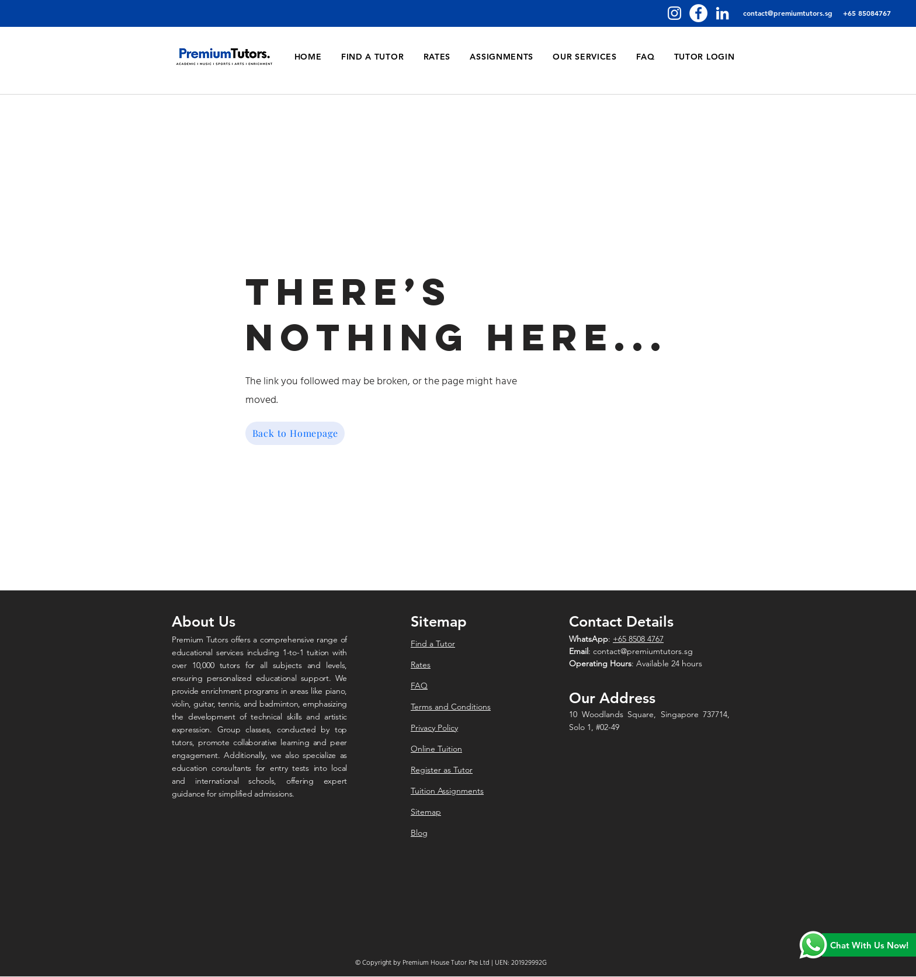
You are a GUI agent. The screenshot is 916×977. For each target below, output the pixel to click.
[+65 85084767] (866, 13)
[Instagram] (674, 13)
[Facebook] (698, 13)
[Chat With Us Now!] (869, 945)
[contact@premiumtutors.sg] (787, 13)
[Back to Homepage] (295, 433)
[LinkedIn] (722, 13)
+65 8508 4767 (638, 639)
